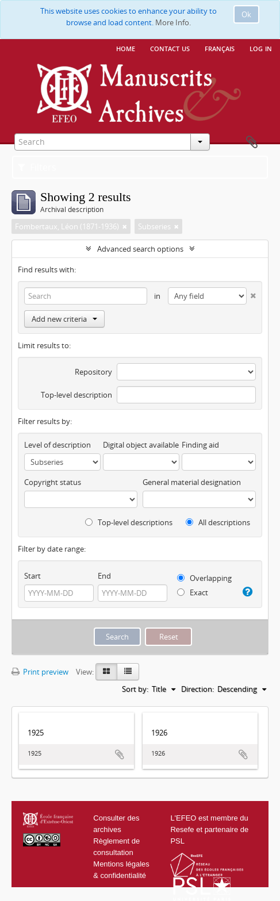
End (104, 576)
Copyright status (52, 482)
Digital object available (141, 445)
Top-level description (76, 395)
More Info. (173, 22)
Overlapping (204, 578)
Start (32, 576)
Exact (192, 592)
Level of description (57, 445)
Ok (246, 14)
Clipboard (251, 142)
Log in (261, 47)
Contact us (170, 47)
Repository (93, 372)
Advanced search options (140, 249)
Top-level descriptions (128, 522)
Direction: (197, 689)
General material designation (192, 482)
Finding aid (200, 445)
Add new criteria (64, 319)
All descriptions (218, 522)
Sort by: (135, 689)
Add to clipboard (119, 754)
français (220, 47)
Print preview (39, 672)
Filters (37, 167)
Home (125, 47)
